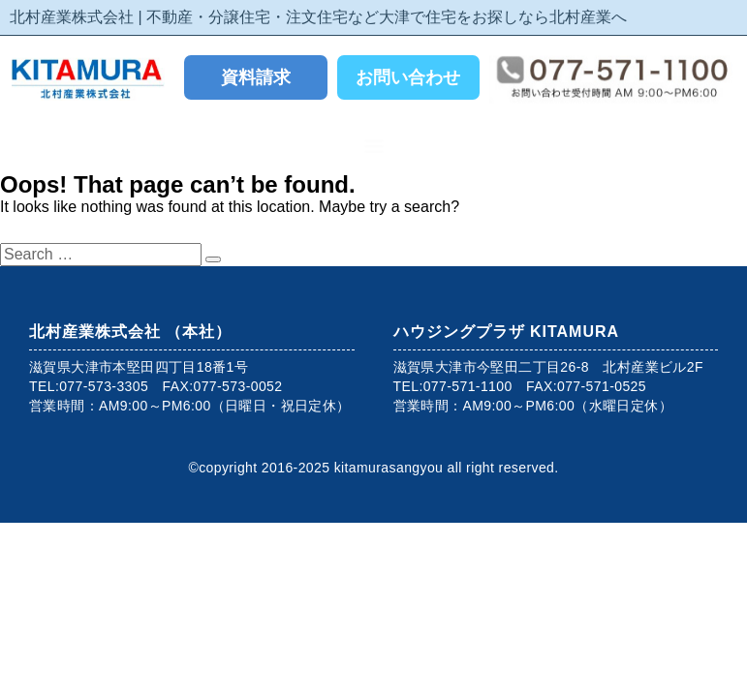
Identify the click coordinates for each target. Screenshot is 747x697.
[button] (373, 146)
